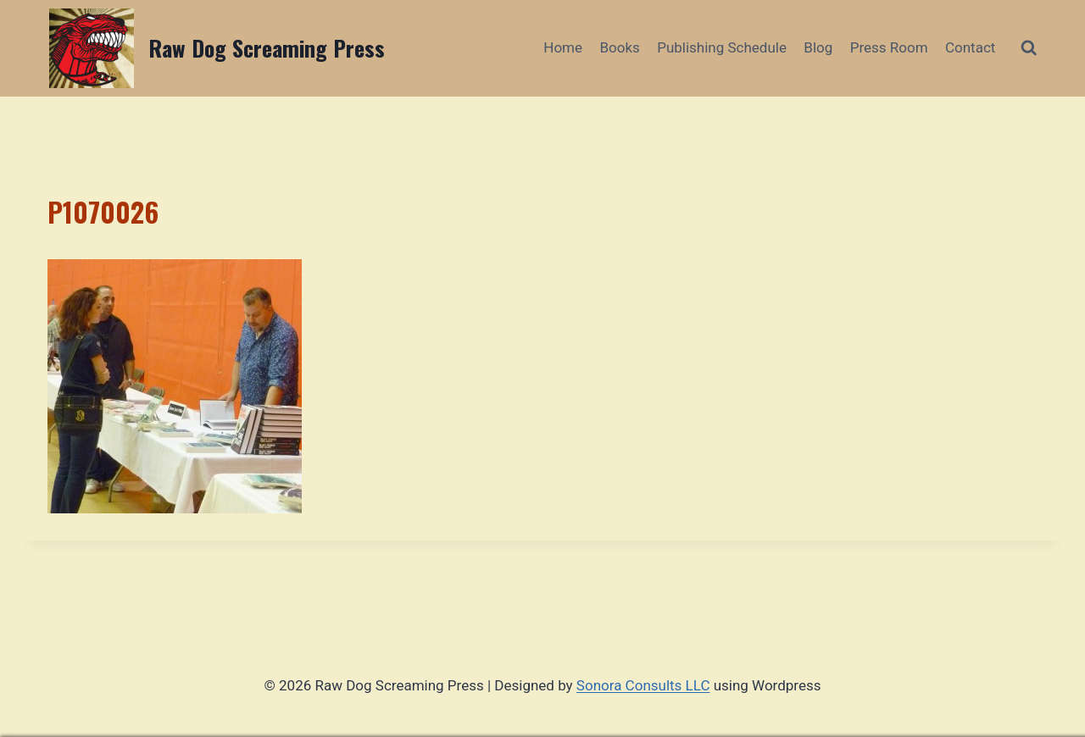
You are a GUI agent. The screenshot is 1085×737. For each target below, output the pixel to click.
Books (619, 47)
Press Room (889, 47)
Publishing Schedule (722, 47)
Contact (970, 47)
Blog (818, 47)
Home (562, 47)
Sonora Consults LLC (643, 685)
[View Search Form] (1028, 48)
